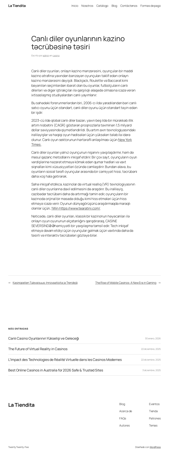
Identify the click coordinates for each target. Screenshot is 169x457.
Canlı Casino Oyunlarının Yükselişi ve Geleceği (43, 338)
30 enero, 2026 (153, 338)
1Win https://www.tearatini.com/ (75, 208)
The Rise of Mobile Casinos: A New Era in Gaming (125, 283)
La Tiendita (17, 5)
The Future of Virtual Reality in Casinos (38, 349)
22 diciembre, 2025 (151, 348)
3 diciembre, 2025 (151, 370)
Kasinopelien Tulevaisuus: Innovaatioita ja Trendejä (45, 283)
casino (56, 55)
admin (46, 55)
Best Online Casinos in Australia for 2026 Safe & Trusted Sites (55, 370)
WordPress (155, 447)
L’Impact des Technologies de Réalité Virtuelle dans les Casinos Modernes (65, 360)
